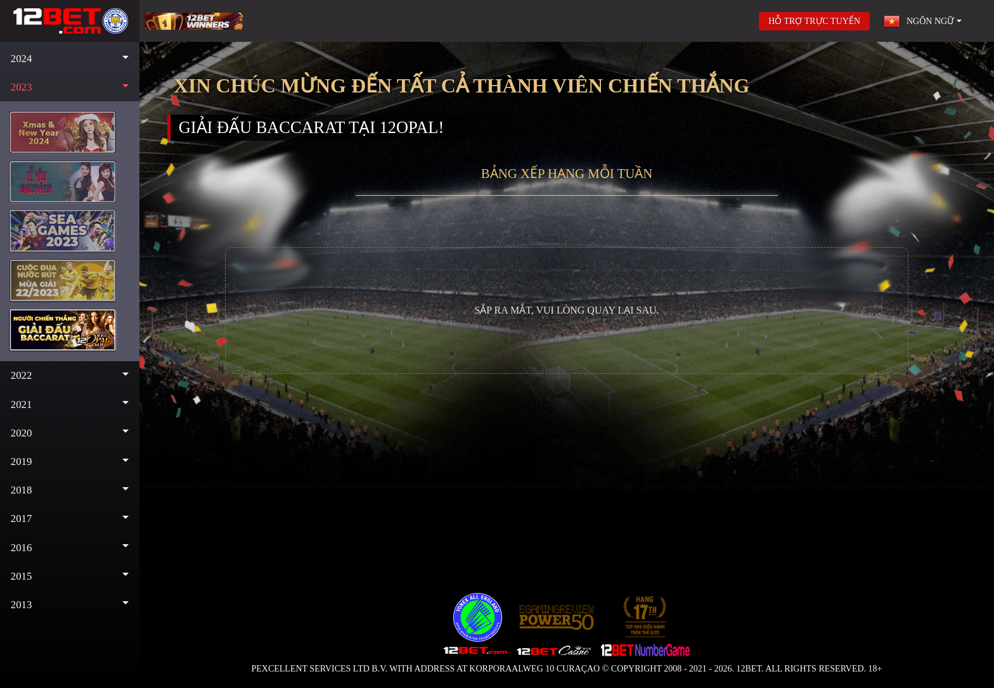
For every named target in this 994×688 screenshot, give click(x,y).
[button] (69, 58)
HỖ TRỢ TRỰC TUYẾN (814, 21)
